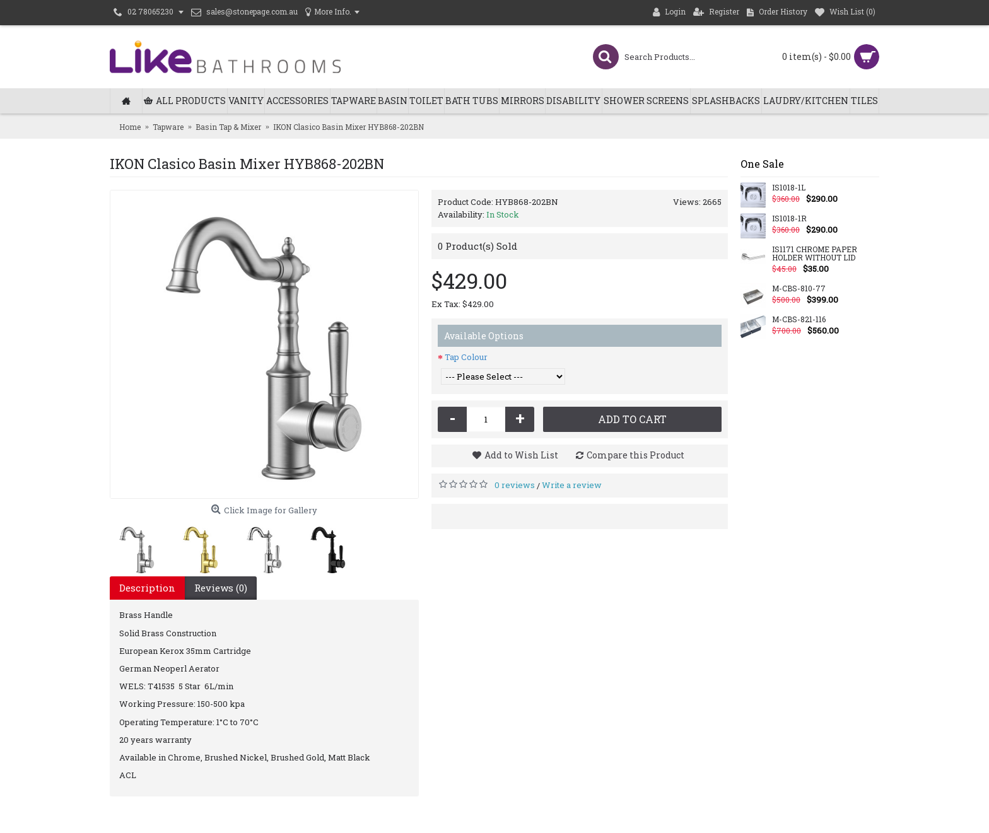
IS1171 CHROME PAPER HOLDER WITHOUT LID (814, 253)
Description (147, 587)
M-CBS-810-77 (799, 288)
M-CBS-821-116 (799, 319)
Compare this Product (635, 455)
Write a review (572, 485)
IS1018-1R (789, 218)
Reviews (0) (220, 587)
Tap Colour (466, 357)
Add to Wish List (521, 455)
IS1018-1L (788, 187)
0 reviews (514, 485)
